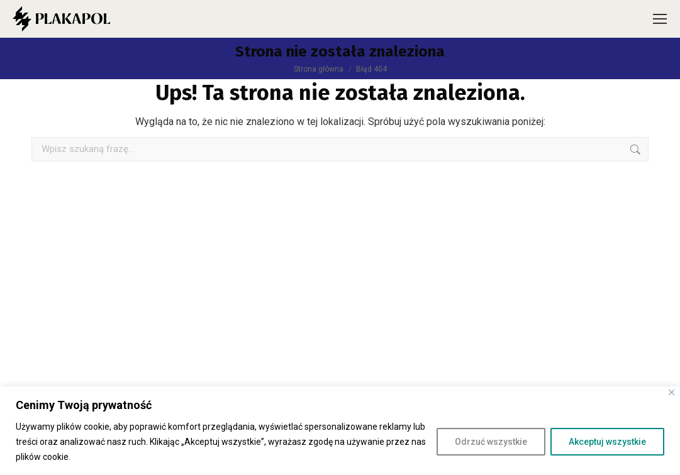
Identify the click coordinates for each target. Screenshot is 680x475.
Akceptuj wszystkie (607, 442)
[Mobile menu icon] (659, 18)
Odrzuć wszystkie (491, 442)
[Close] (671, 392)
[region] (340, 430)
